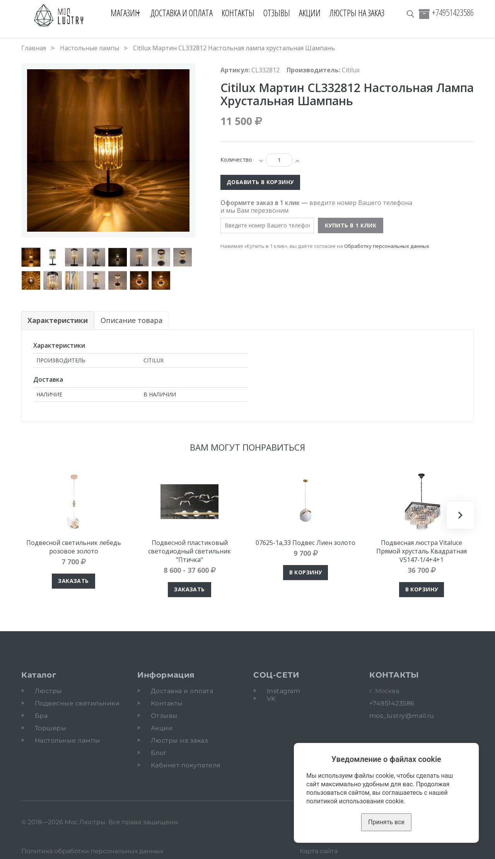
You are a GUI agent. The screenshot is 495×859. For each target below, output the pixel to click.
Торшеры (50, 728)
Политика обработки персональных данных (92, 851)
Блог (159, 753)
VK (271, 698)
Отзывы (280, 13)
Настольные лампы (89, 48)
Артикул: (235, 70)
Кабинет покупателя (186, 765)
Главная (33, 48)
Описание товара (132, 320)
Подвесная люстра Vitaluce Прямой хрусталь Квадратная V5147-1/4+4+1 (421, 551)
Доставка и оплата (185, 13)
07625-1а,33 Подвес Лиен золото (305, 542)
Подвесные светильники (77, 703)
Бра (41, 715)
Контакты (241, 13)
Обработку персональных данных (386, 246)
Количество (236, 159)
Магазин (122, 13)
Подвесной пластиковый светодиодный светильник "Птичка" (189, 551)
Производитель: (313, 70)
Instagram (283, 691)
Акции (313, 13)
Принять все (386, 822)
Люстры (48, 691)
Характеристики (57, 320)
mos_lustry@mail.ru (401, 715)
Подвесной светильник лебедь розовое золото (73, 546)
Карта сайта (319, 851)
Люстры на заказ (360, 13)
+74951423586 (453, 12)
